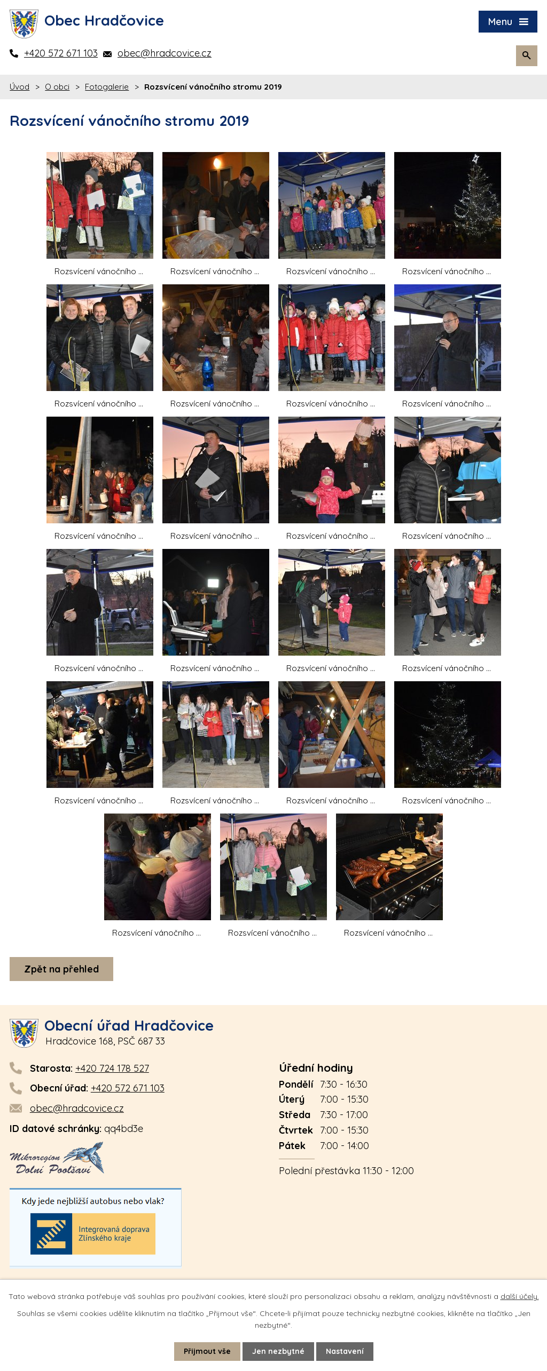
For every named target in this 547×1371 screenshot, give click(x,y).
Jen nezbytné (278, 1351)
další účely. (520, 1296)
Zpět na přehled (61, 969)
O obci (57, 87)
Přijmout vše (207, 1351)
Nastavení (345, 1351)
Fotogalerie (107, 87)
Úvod (19, 87)
